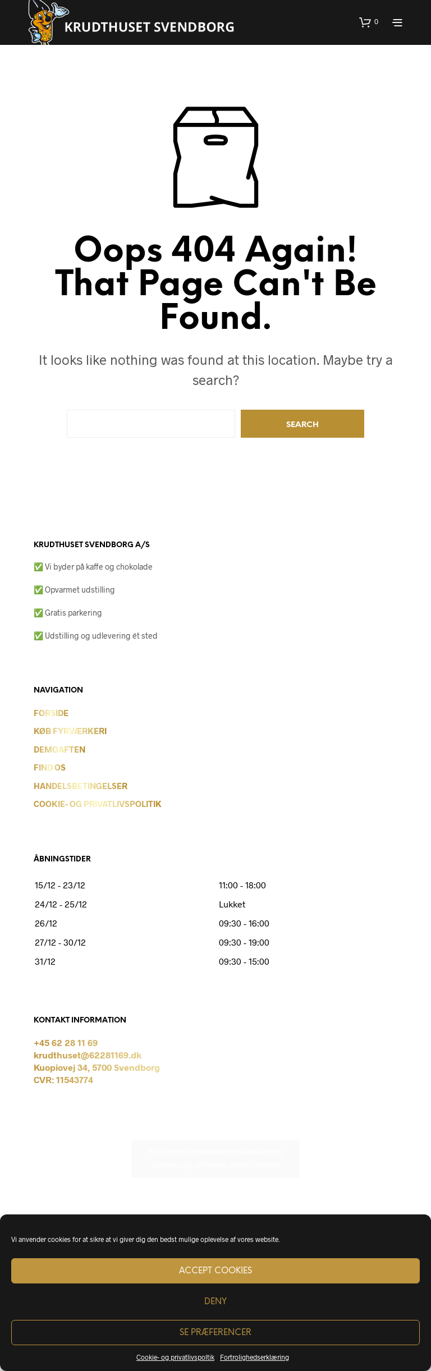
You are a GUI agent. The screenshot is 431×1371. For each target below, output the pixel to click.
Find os (50, 767)
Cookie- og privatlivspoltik (175, 1357)
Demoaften (59, 749)
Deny (215, 1301)
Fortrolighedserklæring (254, 1357)
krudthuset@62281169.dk (87, 1054)
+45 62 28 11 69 (66, 1042)
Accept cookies (215, 1271)
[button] (368, 21)
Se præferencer (215, 1332)
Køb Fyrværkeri (70, 731)
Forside (51, 713)
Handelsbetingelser (80, 786)
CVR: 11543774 (63, 1079)
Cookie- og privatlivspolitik (98, 804)
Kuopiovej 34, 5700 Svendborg (97, 1067)
